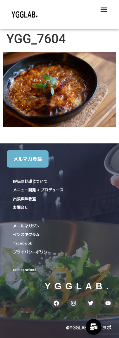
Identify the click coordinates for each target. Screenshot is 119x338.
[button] (104, 9)
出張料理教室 (24, 198)
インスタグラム (26, 234)
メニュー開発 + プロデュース (38, 189)
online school (24, 269)
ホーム (92, 315)
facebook (22, 242)
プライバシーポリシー (32, 251)
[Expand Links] (94, 327)
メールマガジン (26, 225)
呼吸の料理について (30, 181)
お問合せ (20, 207)
